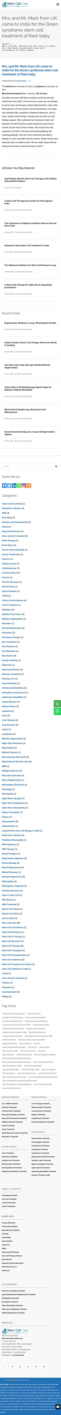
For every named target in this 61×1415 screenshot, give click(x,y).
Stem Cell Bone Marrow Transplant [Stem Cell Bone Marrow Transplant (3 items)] (14, 1047)
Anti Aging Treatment (9, 1195)
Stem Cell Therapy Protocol (12, 1256)
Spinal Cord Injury (10, 909)
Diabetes (6, 610)
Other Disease (9, 1147)
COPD (5, 596)
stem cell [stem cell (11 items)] (37, 1043)
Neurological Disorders (13, 785)
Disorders (6, 623)
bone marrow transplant (13, 536)
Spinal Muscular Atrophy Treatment (15, 1133)
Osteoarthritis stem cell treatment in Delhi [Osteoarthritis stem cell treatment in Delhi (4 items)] (38, 1036)
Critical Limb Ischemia (12, 600)
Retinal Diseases (10, 872)
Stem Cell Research (11, 941)
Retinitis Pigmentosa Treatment (13, 1313)
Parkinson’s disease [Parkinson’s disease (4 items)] (9, 1039)
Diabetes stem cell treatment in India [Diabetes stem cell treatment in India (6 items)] (15, 1032)
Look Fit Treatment (9, 1203)
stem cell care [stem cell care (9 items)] (32, 1047)
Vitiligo (5, 996)
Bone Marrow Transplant (11, 1230)
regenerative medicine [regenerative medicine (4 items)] (10, 1043)
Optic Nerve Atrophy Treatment (13, 1291)
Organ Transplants (11, 812)
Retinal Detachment (11, 867)
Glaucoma (7, 665)
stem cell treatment (11, 960)
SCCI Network (7, 1259)
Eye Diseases (8, 646)
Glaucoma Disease (11, 670)
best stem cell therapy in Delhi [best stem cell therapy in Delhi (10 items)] (35, 1017)
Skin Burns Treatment (9, 1157)
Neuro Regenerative (11, 780)
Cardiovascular (9, 568)
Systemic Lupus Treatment (41, 1160)
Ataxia (5, 527)
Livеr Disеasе (8, 720)
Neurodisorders (10, 1097)
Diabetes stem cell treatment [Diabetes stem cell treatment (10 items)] (36, 1028)
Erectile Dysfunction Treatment (43, 1122)
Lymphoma (7, 734)
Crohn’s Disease (10, 605)
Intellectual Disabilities (13, 688)
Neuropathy (7, 794)
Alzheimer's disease (11, 508)
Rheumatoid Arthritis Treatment (43, 1157)
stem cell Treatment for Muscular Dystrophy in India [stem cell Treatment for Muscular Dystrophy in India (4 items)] (20, 1080)
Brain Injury (7, 545)
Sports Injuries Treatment (41, 1168)
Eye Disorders (9, 651)
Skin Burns (7, 900)
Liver (4, 716)
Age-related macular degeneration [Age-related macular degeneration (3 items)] (14, 1013)
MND (4, 766)
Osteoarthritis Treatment (41, 1138)
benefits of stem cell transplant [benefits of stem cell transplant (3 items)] (13, 1017)
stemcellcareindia (19, 81)
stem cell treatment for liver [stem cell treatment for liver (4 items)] (47, 1073)
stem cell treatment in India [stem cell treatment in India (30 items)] (11, 1088)
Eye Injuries (7, 656)
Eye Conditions (9, 642)
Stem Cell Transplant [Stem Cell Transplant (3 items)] (48, 1069)
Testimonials (6, 1237)
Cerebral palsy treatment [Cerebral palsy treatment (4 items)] (41, 1025)
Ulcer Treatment (8, 1153)
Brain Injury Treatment (10, 1137)
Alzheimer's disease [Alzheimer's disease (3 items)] (34, 1013)
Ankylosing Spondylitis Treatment (44, 1171)
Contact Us (6, 1245)
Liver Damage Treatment (41, 1104)
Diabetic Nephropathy (12, 619)
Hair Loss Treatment (9, 1199)
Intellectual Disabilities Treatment (14, 1171)
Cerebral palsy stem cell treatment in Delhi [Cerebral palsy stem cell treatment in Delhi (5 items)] (16, 1025)
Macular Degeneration (12, 739)
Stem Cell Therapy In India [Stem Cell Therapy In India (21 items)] (30, 1069)
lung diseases (8, 725)
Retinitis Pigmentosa (12, 877)
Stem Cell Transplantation (14, 955)
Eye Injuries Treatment (10, 1302)
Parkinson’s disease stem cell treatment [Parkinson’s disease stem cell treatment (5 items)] (31, 1039)
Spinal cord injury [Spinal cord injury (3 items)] (25, 1043)
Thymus (6, 983)
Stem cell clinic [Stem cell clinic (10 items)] (44, 1047)
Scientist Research (11, 891)
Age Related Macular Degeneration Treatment (19, 1294)
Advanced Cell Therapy (10, 1252)
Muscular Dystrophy (11, 775)
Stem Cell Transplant (12, 950)
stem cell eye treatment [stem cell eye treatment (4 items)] (28, 1051)
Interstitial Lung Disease (13, 693)
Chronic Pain (8, 587)
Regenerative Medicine (13, 858)
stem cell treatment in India (15, 969)
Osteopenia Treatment (40, 1149)
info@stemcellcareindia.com (12, 1338)
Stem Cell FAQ (7, 1241)
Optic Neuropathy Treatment (12, 1305)
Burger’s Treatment (38, 1115)
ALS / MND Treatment (10, 1104)
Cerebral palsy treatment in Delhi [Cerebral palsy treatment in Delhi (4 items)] (13, 1028)
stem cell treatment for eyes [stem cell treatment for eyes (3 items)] (27, 1073)
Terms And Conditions (10, 1226)
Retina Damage (9, 863)
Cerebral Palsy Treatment (11, 1111)
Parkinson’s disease (11, 835)
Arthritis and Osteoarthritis (15, 522)
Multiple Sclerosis (10, 771)
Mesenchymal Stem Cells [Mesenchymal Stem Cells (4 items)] (37, 1032)
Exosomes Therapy (11, 637)
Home (5, 44)
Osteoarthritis (8, 821)
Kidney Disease (9, 702)
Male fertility (8, 748)
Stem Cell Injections (11, 932)
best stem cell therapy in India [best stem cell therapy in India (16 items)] (12, 1021)
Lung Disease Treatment (40, 1118)
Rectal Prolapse (9, 854)
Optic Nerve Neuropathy (13, 808)
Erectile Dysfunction (11, 628)
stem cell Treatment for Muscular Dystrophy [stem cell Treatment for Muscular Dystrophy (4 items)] (43, 1077)
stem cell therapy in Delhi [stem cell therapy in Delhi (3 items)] (11, 1069)
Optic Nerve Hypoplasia (13, 803)
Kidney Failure (9, 706)
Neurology (7, 789)
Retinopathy (7, 881)
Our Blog (5, 1234)
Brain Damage (9, 540)
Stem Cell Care (9, 923)
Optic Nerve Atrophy (11, 798)
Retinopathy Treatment (13, 886)
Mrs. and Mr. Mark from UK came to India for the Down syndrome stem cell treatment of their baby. (30, 70)
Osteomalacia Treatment (41, 1146)
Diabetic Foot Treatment (11, 1160)
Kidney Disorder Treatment (41, 1107)
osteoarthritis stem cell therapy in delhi (20, 831)
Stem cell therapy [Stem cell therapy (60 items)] (8, 1054)
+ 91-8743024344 (18, 1355)
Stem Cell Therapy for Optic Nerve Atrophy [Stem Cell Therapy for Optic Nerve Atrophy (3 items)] (17, 1058)
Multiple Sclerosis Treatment (12, 1122)
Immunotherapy (9, 683)
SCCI (12, 1380)
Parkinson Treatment (9, 1107)
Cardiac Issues (9, 564)
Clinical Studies (9, 591)
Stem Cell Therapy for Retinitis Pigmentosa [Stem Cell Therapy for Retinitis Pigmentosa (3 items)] (17, 1062)
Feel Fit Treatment (8, 1206)
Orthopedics (38, 1132)
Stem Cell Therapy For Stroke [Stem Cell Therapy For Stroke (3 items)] (43, 1062)
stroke (5, 973)
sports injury (8, 918)
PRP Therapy (8, 849)
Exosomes (7, 633)
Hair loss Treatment (11, 674)
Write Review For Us (9, 1267)
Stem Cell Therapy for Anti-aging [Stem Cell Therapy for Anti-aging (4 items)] (44, 1054)
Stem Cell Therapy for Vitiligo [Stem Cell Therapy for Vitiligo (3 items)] (12, 1066)
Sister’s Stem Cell (10, 895)
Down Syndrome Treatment (12, 1168)
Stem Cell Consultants (12, 927)
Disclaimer (6, 1270)
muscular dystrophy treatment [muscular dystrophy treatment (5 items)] (12, 1036)
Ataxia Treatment (8, 1129)
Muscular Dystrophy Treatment (13, 1115)
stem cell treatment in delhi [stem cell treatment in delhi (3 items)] (43, 1084)
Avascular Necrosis (11, 531)
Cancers (6, 559)
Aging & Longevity (11, 1189)
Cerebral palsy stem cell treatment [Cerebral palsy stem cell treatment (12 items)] (36, 1021)
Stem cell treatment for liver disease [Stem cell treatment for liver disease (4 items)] (14, 1077)
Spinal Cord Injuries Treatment (42, 1164)
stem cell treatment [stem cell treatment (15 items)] (9, 1073)
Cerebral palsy (9, 573)
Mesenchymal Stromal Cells (15, 762)
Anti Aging (7, 517)
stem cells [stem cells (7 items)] (41, 1051)
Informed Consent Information (12, 1263)
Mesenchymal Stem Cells (14, 757)
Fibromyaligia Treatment (41, 1142)
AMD (4, 513)
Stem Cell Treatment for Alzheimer (14, 1118)
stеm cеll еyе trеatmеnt (13, 978)
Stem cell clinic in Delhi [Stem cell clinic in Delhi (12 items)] (10, 1051)
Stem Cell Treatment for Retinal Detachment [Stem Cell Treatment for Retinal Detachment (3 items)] (17, 1084)
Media (4, 1248)
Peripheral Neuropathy (13, 840)
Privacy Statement (8, 1223)
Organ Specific (39, 1097)
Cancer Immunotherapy (13, 550)
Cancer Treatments (11, 554)
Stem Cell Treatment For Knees (17, 964)
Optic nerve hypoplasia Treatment (14, 1309)
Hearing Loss (8, 679)
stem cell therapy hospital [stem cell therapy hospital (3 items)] (32, 1066)
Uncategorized (9, 992)
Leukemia (6, 711)
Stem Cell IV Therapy (12, 937)
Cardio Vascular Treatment (41, 1111)
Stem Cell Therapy (11, 946)
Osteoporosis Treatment (40, 1153)
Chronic (5, 577)
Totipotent (7, 987)
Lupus (5, 729)
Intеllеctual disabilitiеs (12, 697)
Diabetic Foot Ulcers (11, 614)
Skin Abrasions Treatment (11, 1164)
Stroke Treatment (8, 1126)
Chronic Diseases (10, 582)
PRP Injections (9, 844)
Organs (5, 817)
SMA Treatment (9, 904)
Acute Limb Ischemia (12, 504)
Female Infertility (10, 660)
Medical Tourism (10, 752)
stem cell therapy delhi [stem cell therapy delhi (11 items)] (24, 1054)
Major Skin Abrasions (12, 743)
